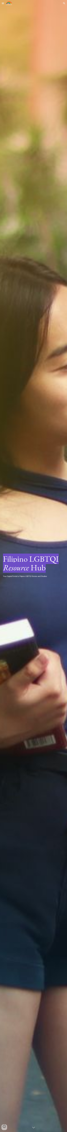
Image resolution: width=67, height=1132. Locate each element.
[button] (3, 3)
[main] (33, 566)
